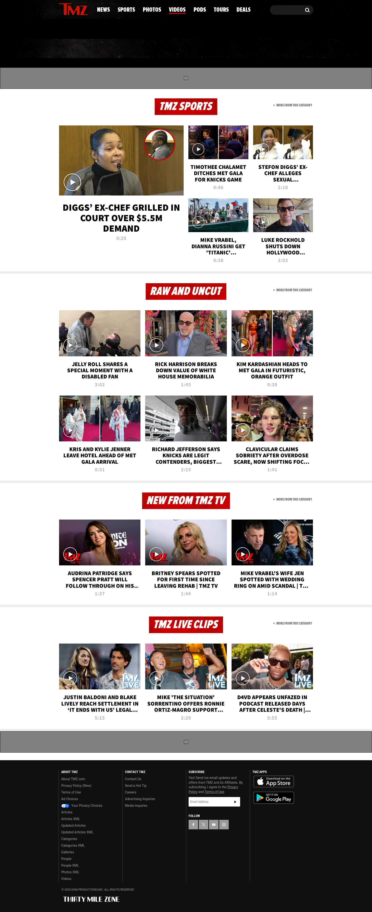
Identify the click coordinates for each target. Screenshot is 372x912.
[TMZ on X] (69, 9)
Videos (187, 48)
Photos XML (70, 872)
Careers (130, 792)
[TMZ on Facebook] (62, 9)
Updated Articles (73, 825)
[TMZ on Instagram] (87, 9)
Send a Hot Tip (136, 786)
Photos (147, 48)
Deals (292, 48)
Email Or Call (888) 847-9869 (113, 29)
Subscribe (235, 802)
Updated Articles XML (77, 832)
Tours (257, 48)
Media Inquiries (136, 805)
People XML (70, 865)
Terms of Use (71, 792)
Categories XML (73, 845)
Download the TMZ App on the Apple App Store (274, 782)
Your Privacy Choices (81, 805)
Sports (106, 48)
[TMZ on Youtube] (78, 9)
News (70, 48)
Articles (67, 812)
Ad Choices (69, 799)
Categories (69, 839)
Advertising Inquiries (140, 799)
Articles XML (70, 819)
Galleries (67, 852)
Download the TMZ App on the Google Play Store (274, 798)
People (66, 859)
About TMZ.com (73, 779)
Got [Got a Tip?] (73, 29)
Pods (223, 48)
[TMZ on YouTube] (214, 824)
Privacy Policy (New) (76, 786)
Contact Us (133, 779)
